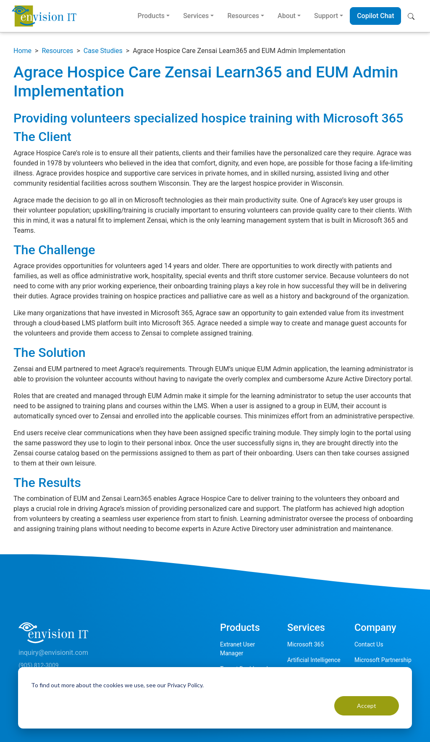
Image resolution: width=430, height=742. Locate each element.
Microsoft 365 (305, 644)
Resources (57, 51)
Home (22, 51)
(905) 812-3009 (38, 665)
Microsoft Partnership (383, 660)
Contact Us (368, 644)
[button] (413, 16)
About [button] (287, 16)
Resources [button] (243, 16)
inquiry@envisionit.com (53, 653)
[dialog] (215, 698)
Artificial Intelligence (314, 660)
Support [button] (326, 16)
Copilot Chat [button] (375, 16)
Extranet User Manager (237, 649)
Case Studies (103, 51)
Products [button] (151, 16)
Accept (366, 705)
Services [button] (196, 16)
